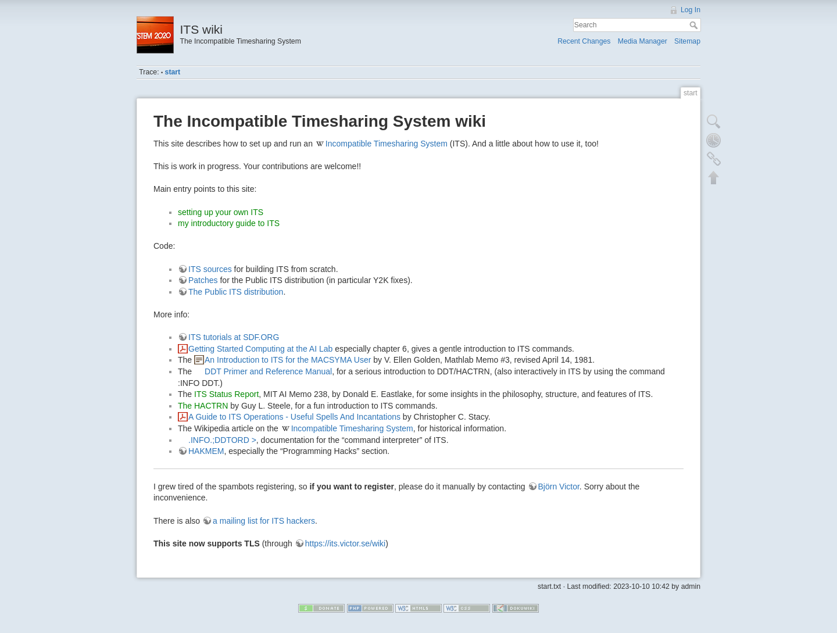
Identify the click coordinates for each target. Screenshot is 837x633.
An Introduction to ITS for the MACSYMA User (288, 359)
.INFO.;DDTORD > (222, 440)
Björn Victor (559, 486)
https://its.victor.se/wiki (345, 543)
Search (694, 25)
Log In (690, 10)
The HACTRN (203, 405)
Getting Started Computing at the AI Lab (260, 348)
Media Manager (642, 41)
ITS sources (210, 269)
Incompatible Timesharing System (387, 143)
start (173, 72)
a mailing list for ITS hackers (264, 520)
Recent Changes (583, 41)
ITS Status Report (226, 394)
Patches (203, 280)
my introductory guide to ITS (229, 223)
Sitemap (687, 41)
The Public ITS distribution (235, 291)
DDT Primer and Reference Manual (268, 371)
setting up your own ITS (220, 212)
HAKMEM (206, 451)
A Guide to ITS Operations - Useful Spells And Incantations (294, 416)
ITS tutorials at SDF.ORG (233, 337)
